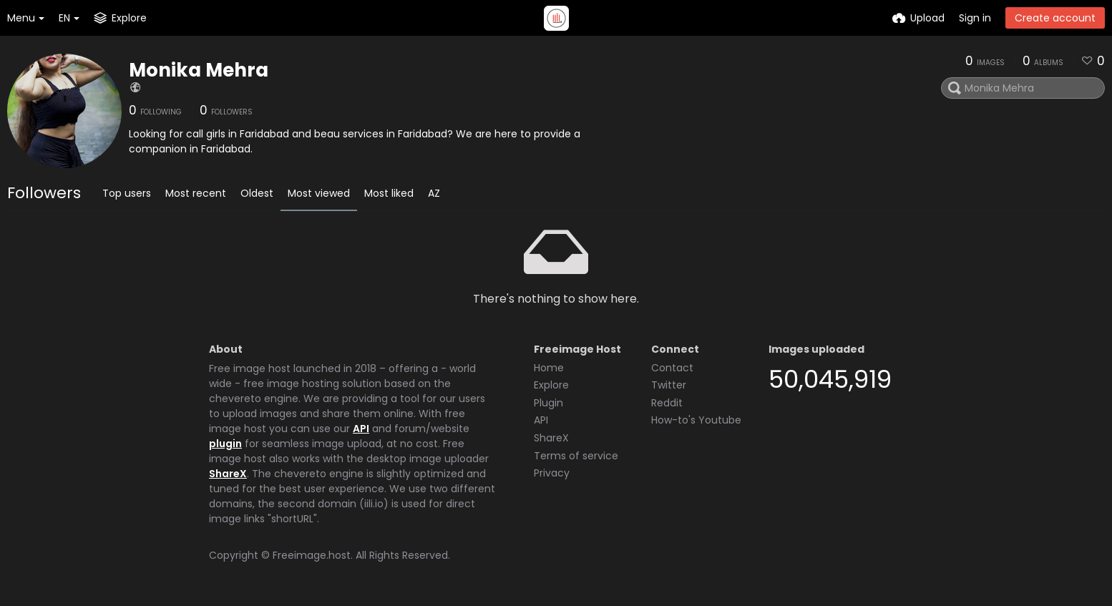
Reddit (667, 403)
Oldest (256, 193)
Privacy (552, 473)
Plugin (548, 403)
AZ (434, 193)
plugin (225, 443)
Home (549, 368)
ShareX (228, 473)
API (361, 428)
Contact (672, 368)
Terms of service (576, 456)
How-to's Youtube (696, 420)
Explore (551, 385)
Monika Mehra (198, 70)
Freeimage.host (312, 555)
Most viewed (319, 193)
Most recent (195, 193)
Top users (126, 193)
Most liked (389, 193)
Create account (1055, 18)
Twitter (668, 385)
